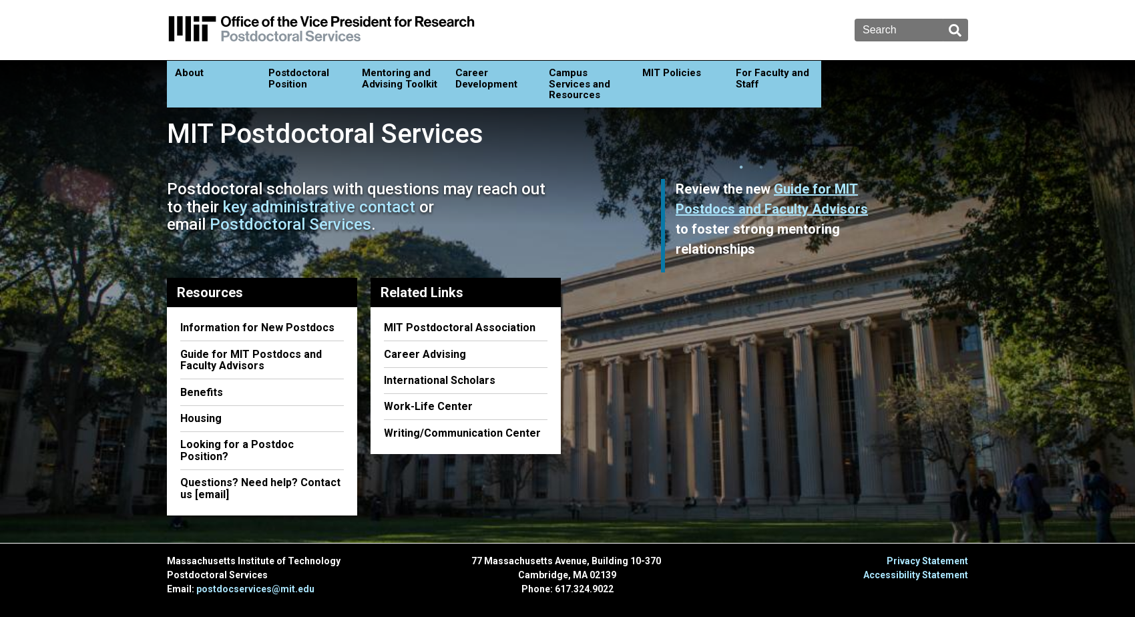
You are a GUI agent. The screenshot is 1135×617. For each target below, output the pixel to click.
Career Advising (425, 354)
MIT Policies (671, 73)
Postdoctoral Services (290, 224)
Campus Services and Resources (579, 84)
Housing (201, 418)
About (189, 73)
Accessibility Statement (915, 575)
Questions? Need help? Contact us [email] (260, 488)
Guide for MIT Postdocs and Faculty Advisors (251, 360)
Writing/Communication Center (462, 433)
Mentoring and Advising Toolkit (399, 78)
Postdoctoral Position (298, 78)
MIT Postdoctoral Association (459, 327)
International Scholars (439, 380)
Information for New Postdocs (257, 327)
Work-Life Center (428, 406)
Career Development (486, 78)
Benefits (201, 392)
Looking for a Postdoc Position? (237, 450)
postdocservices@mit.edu (255, 589)
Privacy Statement (927, 561)
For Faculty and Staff (772, 78)
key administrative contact (319, 207)
